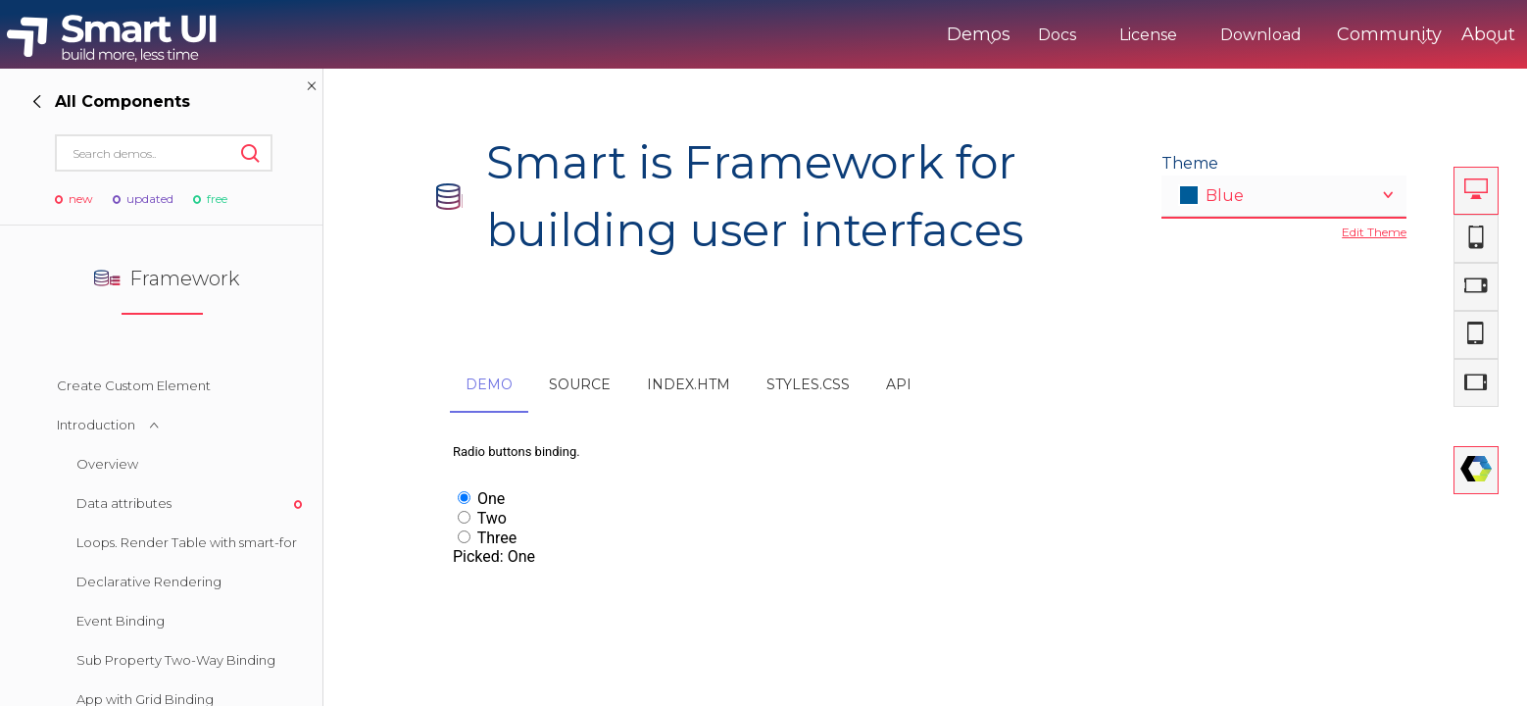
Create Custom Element (134, 385)
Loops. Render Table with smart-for (186, 542)
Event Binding (120, 621)
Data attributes (124, 503)
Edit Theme (1374, 232)
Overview (107, 464)
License (1067, 34)
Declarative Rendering (149, 581)
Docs (976, 34)
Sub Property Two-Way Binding (175, 660)
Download (1179, 34)
